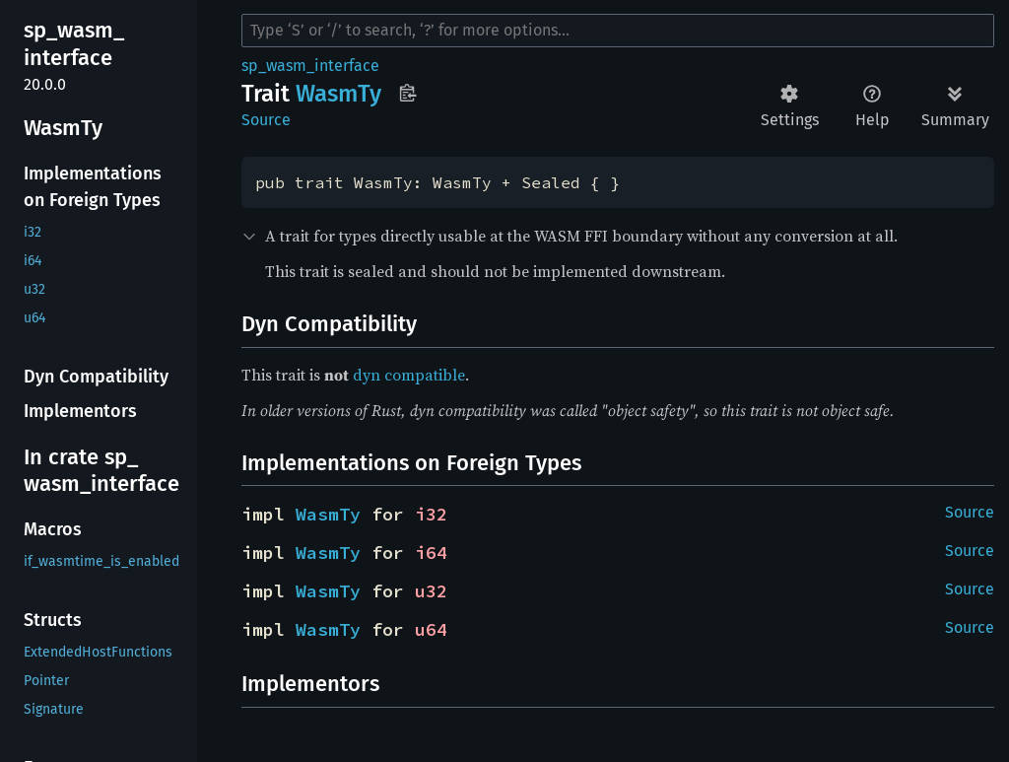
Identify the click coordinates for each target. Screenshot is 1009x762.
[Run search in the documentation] (617, 30)
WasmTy (328, 514)
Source (266, 119)
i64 (431, 552)
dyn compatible (409, 374)
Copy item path (407, 92)
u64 (431, 629)
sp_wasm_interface (310, 65)
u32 (431, 591)
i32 (431, 514)
